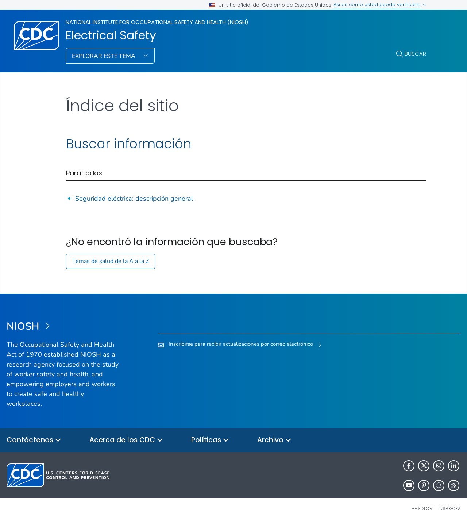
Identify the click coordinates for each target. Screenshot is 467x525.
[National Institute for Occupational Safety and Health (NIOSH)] (63, 327)
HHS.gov (422, 508)
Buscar (415, 54)
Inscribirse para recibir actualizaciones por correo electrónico (241, 344)
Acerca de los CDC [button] (126, 440)
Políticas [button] (210, 440)
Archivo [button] (274, 440)
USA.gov (449, 508)
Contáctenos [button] (34, 440)
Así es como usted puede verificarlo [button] (379, 4)
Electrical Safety (111, 35)
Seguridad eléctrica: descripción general (134, 198)
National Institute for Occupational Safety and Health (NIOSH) (157, 22)
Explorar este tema (104, 56)
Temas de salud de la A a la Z (110, 261)
